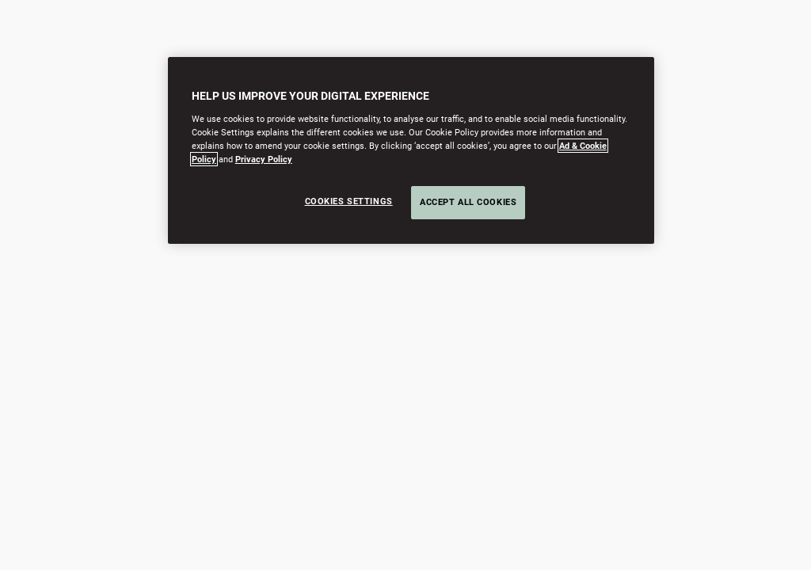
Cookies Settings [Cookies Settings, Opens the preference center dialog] (349, 201)
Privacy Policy (263, 159)
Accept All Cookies (468, 201)
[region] (411, 150)
